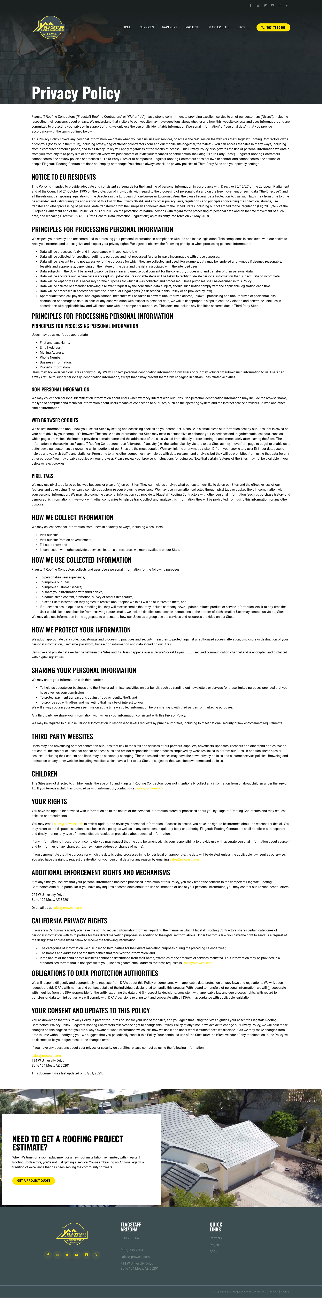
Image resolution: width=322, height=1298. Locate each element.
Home (127, 28)
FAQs (241, 28)
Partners (169, 28)
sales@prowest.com (151, 788)
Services (147, 28)
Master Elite (219, 28)
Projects (192, 28)
